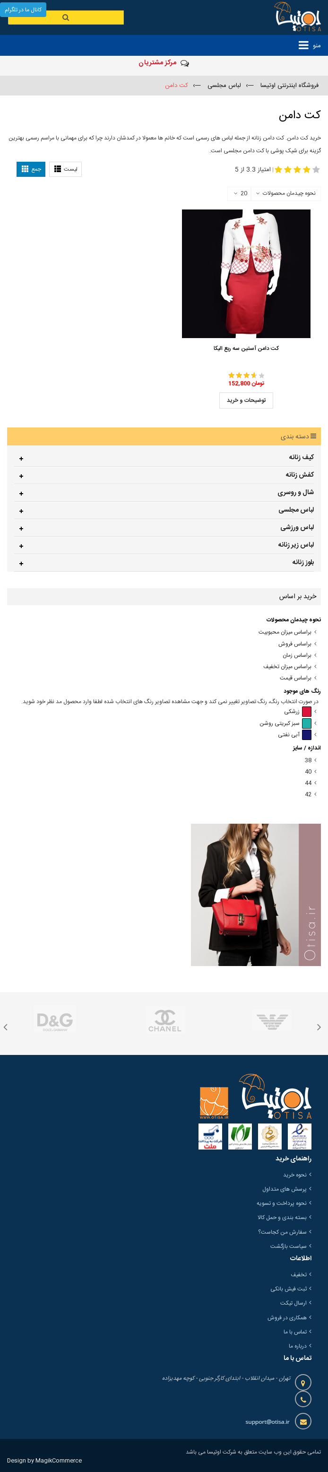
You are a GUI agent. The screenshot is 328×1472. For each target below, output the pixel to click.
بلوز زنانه (303, 562)
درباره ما (298, 1346)
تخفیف (299, 1275)
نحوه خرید (295, 1175)
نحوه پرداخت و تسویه (282, 1203)
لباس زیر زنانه (296, 545)
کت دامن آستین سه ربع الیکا (246, 348)
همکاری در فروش (287, 1318)
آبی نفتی (294, 735)
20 (240, 194)
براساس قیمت (295, 678)
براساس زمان (297, 656)
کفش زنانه (300, 475)
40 (308, 772)
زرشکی (297, 712)
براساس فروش (294, 644)
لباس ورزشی (297, 527)
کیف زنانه (301, 457)
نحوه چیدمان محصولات (289, 193)
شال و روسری (295, 492)
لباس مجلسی (296, 510)
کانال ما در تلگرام (23, 10)
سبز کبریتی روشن (285, 724)
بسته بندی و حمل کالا (282, 1217)
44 (308, 783)
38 (308, 761)
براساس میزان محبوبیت (285, 632)
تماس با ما (295, 1332)
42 (308, 795)
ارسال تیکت (293, 1303)
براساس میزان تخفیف (287, 667)
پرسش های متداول (284, 1189)
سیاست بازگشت (288, 1246)
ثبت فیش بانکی (288, 1289)
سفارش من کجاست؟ (282, 1232)
